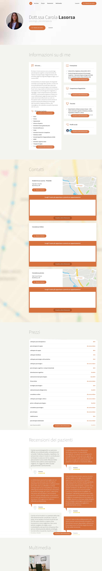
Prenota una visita (89, 3)
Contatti (77, 3)
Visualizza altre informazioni (45, 113)
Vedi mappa (79, 185)
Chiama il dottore (39, 190)
